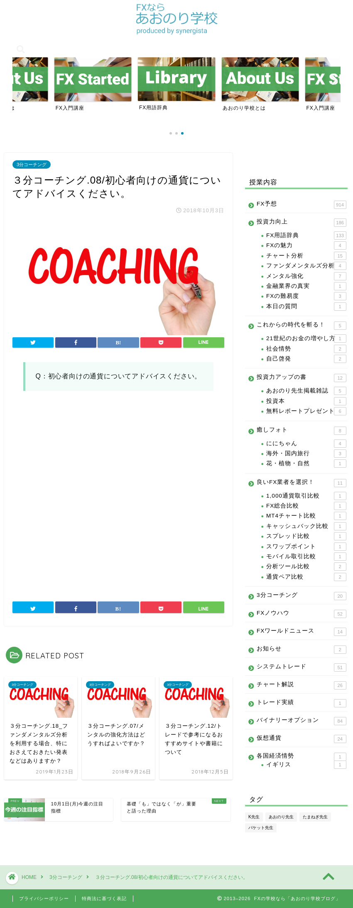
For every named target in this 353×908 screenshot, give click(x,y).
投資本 (306, 401)
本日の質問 (306, 306)
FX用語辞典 (306, 235)
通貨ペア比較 (306, 577)
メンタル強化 (306, 276)
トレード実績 (301, 703)
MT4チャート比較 (306, 516)
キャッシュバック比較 (306, 526)
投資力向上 (301, 222)
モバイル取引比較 (306, 556)
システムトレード (301, 667)
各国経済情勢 (301, 756)
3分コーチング (32, 164)
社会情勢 (306, 349)
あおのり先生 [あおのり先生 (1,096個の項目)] (281, 817)
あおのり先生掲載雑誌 (306, 391)
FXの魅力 (306, 245)
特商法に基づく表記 (104, 898)
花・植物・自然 (306, 463)
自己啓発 (306, 359)
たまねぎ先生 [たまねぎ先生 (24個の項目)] (315, 817)
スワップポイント (306, 546)
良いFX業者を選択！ (301, 483)
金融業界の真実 (306, 286)
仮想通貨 (301, 739)
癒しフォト (301, 431)
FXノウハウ (301, 614)
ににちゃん (306, 443)
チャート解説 (301, 685)
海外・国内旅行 (306, 453)
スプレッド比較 (306, 536)
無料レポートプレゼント (306, 411)
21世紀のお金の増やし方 (306, 338)
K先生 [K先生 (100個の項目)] (254, 817)
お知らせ (301, 649)
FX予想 (301, 205)
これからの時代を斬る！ (301, 325)
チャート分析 (306, 256)
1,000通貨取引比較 (306, 496)
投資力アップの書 (301, 378)
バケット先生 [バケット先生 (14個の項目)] (260, 827)
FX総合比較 (306, 506)
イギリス (306, 765)
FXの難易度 (306, 296)
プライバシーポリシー (44, 898)
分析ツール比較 (306, 566)
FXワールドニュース (301, 632)
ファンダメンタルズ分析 (306, 266)
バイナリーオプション (301, 721)
